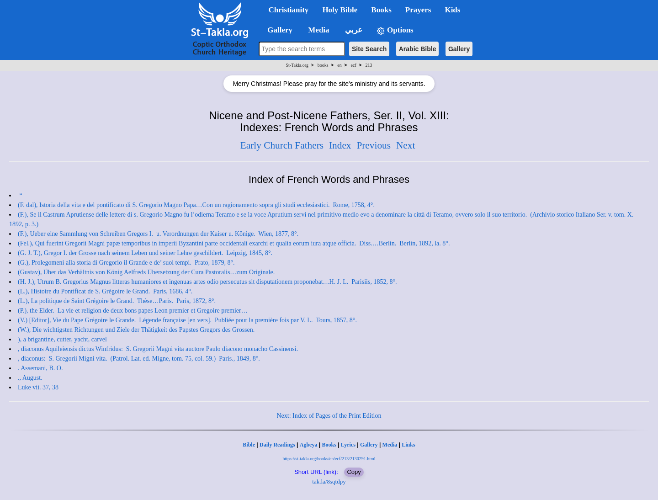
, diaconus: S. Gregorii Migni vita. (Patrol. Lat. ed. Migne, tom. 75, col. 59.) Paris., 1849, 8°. (139, 358)
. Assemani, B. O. (40, 368)
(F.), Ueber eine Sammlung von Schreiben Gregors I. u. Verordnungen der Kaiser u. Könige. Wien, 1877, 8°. (158, 233)
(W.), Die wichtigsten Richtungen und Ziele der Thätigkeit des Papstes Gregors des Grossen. (137, 329)
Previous (373, 145)
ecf (353, 65)
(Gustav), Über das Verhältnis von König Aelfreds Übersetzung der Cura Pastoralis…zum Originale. (147, 272)
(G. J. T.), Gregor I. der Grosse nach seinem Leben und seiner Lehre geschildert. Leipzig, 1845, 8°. (145, 253)
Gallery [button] (277, 30)
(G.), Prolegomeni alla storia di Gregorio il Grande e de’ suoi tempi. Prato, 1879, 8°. (126, 262)
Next (405, 145)
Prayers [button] (418, 9)
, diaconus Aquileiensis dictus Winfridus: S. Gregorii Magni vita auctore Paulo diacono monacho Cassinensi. (159, 349)
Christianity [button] (289, 9)
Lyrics (348, 444)
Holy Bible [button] (339, 9)
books (323, 65)
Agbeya (309, 444)
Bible (249, 444)
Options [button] (395, 30)
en (339, 65)
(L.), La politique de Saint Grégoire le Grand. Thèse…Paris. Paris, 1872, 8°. (117, 301)
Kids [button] (452, 9)
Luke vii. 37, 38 (38, 387)
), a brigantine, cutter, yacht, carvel (62, 339)
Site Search (369, 49)
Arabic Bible (417, 49)
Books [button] (381, 9)
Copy (354, 471)
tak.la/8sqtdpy (328, 481)
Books (329, 444)
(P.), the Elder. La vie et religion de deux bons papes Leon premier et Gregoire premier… (133, 310)
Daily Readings (277, 444)
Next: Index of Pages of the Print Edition (328, 415)
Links (408, 444)
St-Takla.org (297, 65)
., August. (30, 377)
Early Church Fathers (282, 145)
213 (368, 65)
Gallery (459, 49)
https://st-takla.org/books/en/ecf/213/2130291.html (328, 458)
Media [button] (317, 30)
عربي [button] (352, 30)
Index (340, 145)
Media (390, 444)
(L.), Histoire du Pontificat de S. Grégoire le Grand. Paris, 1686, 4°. (105, 291)
